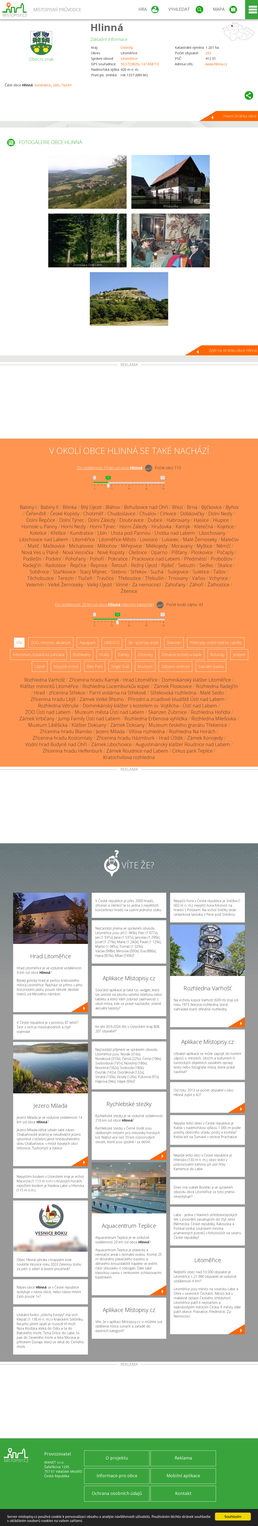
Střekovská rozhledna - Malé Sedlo (187, 692)
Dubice (155, 520)
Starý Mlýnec (93, 571)
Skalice (225, 565)
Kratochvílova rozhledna (129, 757)
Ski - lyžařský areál (143, 642)
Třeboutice (129, 578)
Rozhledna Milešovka (213, 718)
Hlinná (107, 27)
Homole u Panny (39, 526)
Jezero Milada (110, 731)
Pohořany (75, 559)
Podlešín (32, 559)
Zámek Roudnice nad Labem (137, 751)
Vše (19, 642)
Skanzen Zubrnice (167, 712)
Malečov (230, 539)
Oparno (159, 552)
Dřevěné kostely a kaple (181, 654)
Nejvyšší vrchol (66, 666)
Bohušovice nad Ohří (146, 507)
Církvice (168, 513)
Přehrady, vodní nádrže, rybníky (216, 642)
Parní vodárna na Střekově (117, 692)
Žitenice (129, 591)
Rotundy (217, 654)
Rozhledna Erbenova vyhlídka (155, 718)
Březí (177, 507)
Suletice (201, 571)
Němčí (223, 546)
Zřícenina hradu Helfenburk (72, 751)
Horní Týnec (102, 526)
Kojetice (225, 526)
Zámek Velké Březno (102, 699)
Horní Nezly (73, 526)
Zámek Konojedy (205, 738)
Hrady (104, 654)
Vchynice (218, 578)
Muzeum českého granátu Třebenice (188, 725)
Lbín (56, 85)
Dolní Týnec (71, 520)
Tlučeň (66, 85)
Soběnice (39, 571)
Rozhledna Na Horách (192, 731)
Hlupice (221, 520)
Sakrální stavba (211, 666)
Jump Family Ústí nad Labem (89, 718)
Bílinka (70, 507)
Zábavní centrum (175, 666)
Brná (192, 507)
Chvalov (148, 513)
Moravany (182, 546)
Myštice (204, 546)
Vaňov (198, 578)
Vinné (122, 584)
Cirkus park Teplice (192, 751)
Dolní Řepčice (40, 520)
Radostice (55, 565)
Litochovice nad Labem (43, 539)
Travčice (105, 578)
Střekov (138, 571)
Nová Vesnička (78, 552)
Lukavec (170, 539)
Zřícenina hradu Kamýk (94, 680)
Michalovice (81, 546)
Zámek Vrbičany (36, 718)
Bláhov (113, 507)
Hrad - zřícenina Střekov (59, 692)
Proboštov (221, 559)
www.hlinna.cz (216, 64)
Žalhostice (218, 584)
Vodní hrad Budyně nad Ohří (56, 744)
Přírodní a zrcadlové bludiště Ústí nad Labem (176, 699)
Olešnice (138, 552)
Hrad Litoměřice (140, 680)
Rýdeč (167, 565)
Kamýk (183, 526)
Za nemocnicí (146, 584)
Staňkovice (64, 571)
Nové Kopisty (111, 552)
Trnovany (178, 578)
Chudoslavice (121, 513)
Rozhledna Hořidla (210, 712)
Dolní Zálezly (101, 520)
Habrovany (178, 520)
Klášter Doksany (89, 725)
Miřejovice (131, 546)
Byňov (232, 507)
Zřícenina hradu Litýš (53, 699)
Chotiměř (93, 513)
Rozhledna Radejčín (217, 686)
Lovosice (149, 539)
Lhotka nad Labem (175, 533)
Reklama (183, 1458)
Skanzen (174, 642)
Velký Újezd (99, 584)
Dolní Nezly (220, 513)
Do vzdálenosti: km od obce (109, 467)
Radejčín (32, 565)
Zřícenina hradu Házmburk (125, 738)
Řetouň (119, 565)
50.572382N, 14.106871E (140, 64)
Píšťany (179, 552)
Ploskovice (202, 552)
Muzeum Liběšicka (48, 725)
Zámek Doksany (127, 725)
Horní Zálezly (133, 526)
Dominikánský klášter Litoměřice (196, 680)
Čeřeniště (36, 513)
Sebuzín (186, 565)
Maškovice (54, 546)
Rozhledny (82, 654)
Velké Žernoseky (65, 584)
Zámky (123, 654)
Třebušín (154, 578)
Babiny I (28, 507)
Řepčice (78, 565)
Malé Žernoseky (200, 539)
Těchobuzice (40, 578)
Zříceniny (145, 654)
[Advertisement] (129, 402)
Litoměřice (129, 58)
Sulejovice (178, 571)
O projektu (117, 1458)
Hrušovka (161, 526)
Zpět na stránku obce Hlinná (233, 350)
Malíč (33, 546)
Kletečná (203, 526)
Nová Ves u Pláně (40, 552)
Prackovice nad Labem (156, 559)
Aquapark (87, 642)
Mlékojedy (156, 546)
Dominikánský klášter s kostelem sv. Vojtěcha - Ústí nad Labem (150, 705)
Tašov (219, 571)
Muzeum (145, 666)
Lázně (39, 666)
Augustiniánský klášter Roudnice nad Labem (183, 744)
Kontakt (183, 1493)
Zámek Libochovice (111, 744)
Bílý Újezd (91, 507)
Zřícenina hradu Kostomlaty (62, 738)
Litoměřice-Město (117, 539)
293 (208, 53)
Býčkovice (211, 507)
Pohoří (97, 559)
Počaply (225, 552)
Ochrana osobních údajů (117, 1493)
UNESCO (111, 642)
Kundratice (42, 85)
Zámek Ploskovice (173, 686)
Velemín (35, 584)
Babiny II (50, 507)
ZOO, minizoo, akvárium (51, 642)
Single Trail (120, 666)
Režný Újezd (144, 565)
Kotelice (38, 533)
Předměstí (195, 559)
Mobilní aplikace (183, 1475)
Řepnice (99, 565)
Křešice (58, 533)
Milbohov (107, 546)
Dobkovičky (192, 513)
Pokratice (118, 559)
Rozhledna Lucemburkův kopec (116, 686)
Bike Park (94, 666)
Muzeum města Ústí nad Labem (109, 712)
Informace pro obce (117, 1475)
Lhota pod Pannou (130, 533)
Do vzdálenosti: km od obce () (104, 604)
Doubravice (131, 520)
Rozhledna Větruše (58, 705)
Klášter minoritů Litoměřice (49, 686)
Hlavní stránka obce (240, 116)
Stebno (118, 571)
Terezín (66, 578)
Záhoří (196, 584)
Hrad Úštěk (171, 738)
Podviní (53, 559)
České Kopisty (64, 513)
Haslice (201, 520)
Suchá (157, 571)
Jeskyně (239, 654)
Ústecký (127, 47)
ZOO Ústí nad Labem (48, 712)
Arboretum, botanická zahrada (38, 654)
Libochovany (212, 533)
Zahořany (175, 584)
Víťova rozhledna (147, 731)
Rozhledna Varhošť (44, 680)
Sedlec (206, 565)
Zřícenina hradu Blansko (66, 731)
